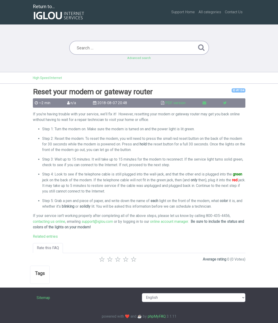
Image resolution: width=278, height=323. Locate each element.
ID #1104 (238, 90)
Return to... (59, 12)
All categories (210, 12)
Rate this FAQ (48, 248)
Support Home (183, 12)
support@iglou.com (97, 221)
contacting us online (49, 221)
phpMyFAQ (157, 316)
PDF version (175, 103)
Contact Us (234, 12)
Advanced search (139, 58)
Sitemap (43, 298)
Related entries (45, 236)
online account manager (169, 221)
